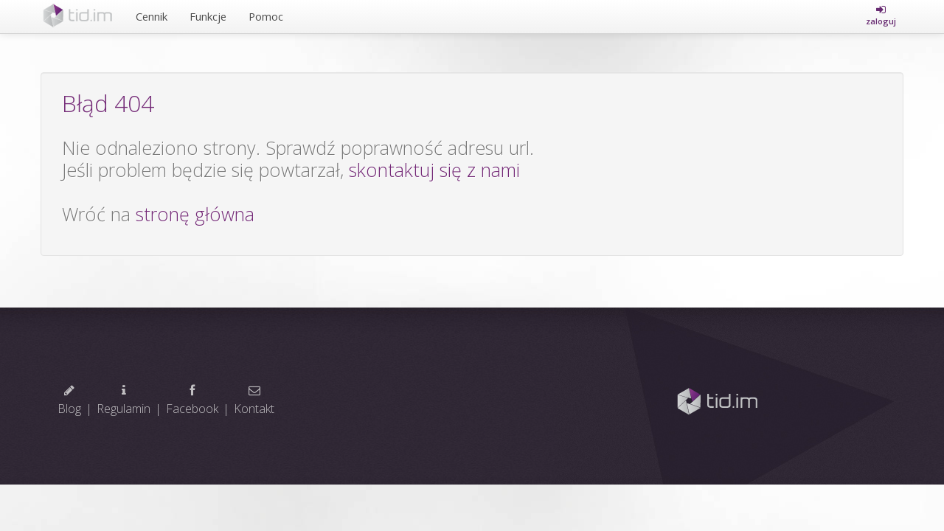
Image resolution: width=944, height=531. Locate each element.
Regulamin (123, 400)
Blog (69, 400)
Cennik (151, 16)
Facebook (192, 400)
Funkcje (208, 16)
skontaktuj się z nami (434, 169)
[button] (880, 15)
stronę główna (195, 213)
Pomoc (266, 16)
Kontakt (254, 400)
